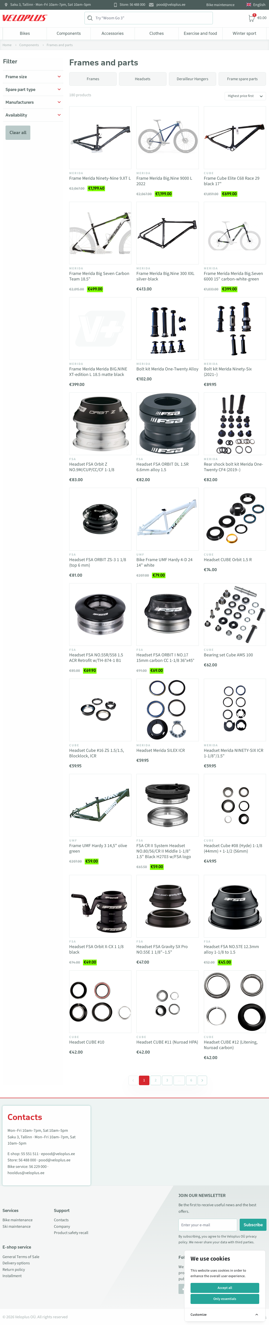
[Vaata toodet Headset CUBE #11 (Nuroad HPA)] (167, 1001)
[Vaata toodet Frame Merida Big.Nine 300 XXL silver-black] (167, 233)
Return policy (14, 1269)
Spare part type (20, 89)
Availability (16, 115)
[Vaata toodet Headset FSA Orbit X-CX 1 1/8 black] (100, 906)
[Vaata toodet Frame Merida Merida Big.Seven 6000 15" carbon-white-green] (235, 233)
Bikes (25, 33)
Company (62, 1226)
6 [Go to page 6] (191, 1080)
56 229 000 (38, 1166)
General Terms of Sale (21, 1257)
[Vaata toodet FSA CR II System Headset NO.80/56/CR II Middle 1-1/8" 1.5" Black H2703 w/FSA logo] (167, 805)
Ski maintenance (17, 1226)
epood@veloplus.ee (58, 1154)
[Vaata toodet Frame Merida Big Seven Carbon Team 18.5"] (100, 233)
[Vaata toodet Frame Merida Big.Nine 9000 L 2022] (167, 137)
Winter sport (244, 33)
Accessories (113, 33)
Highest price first (241, 95)
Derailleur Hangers (192, 79)
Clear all (18, 132)
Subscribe (253, 1224)
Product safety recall (71, 1233)
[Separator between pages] (178, 1080)
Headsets (142, 79)
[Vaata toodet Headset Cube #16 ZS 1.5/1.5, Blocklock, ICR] (100, 710)
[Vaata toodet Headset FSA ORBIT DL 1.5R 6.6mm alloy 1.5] (167, 423)
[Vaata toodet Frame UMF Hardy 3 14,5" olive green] (100, 805)
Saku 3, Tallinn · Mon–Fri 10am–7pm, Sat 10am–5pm (50, 4)
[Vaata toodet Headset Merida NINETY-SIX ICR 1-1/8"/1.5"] (235, 710)
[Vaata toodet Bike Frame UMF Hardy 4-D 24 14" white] (167, 519)
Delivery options (16, 1263)
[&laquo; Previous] (133, 1080)
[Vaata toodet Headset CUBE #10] (100, 1001)
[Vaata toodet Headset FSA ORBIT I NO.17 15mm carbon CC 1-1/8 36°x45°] (167, 614)
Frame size (16, 76)
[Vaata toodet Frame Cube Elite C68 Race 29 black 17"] (235, 137)
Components (69, 33)
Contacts (61, 1220)
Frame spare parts (242, 79)
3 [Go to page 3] (167, 1080)
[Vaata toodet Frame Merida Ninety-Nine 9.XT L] (100, 137)
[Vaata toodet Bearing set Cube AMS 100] (235, 614)
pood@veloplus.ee (170, 4)
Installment (12, 1276)
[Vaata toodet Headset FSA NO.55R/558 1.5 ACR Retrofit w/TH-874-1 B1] (100, 614)
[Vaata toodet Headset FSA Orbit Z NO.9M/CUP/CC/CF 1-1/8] (100, 423)
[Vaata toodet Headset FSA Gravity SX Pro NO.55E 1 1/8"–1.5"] (167, 906)
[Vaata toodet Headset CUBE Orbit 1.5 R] (235, 519)
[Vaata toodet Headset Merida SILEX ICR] (167, 710)
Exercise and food (200, 33)
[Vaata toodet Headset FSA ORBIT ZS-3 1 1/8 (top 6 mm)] (100, 519)
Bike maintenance (220, 5)
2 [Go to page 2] (156, 1080)
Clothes (156, 33)
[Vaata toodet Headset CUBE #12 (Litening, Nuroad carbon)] (235, 1001)
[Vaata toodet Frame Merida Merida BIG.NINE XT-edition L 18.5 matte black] (100, 328)
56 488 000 (27, 1160)
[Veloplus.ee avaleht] (25, 18)
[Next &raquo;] (202, 1080)
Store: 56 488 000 (132, 4)
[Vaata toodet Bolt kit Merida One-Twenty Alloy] (167, 328)
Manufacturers (20, 102)
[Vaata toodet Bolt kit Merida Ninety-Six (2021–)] (235, 328)
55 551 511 (30, 1154)
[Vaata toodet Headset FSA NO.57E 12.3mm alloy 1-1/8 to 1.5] (235, 906)
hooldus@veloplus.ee (26, 1173)
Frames (93, 79)
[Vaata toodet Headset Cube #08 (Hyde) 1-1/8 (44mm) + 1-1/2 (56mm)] (235, 805)
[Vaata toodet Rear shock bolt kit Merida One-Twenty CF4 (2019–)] (235, 423)
